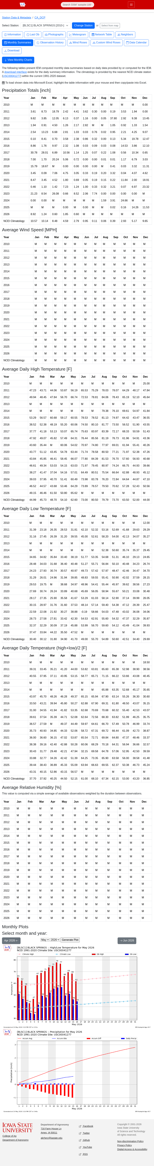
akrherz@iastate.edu (51, 1138)
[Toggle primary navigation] (131, 4)
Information (12, 34)
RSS (83, 1154)
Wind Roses (78, 42)
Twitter (84, 1133)
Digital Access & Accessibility (132, 1149)
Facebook (86, 1126)
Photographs (54, 34)
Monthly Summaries (17, 42)
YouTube (85, 1147)
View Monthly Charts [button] (18, 60)
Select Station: (10, 25)
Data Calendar (136, 42)
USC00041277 (11, 76)
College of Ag (9, 1136)
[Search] (77, 4)
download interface (15, 72)
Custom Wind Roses (106, 42)
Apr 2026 (11, 941)
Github (84, 1140)
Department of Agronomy (16, 1140)
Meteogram (77, 34)
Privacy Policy (124, 1145)
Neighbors (125, 34)
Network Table (102, 34)
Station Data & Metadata (16, 17)
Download (11, 50)
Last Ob (33, 34)
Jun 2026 (127, 941)
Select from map (109, 25)
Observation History (50, 42)
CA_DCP (40, 17)
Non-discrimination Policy (130, 1141)
